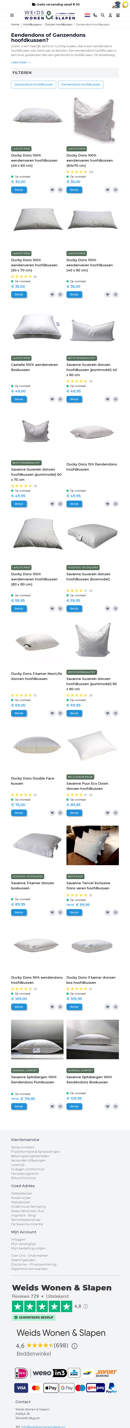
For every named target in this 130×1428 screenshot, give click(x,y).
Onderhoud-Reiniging (28, 1206)
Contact (23, 1402)
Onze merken (38, 1255)
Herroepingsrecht (25, 1173)
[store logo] (49, 15)
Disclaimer (19, 1264)
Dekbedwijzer (21, 1193)
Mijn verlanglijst (23, 1244)
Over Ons (18, 1255)
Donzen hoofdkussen (58, 24)
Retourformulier (23, 1178)
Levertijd (17, 1165)
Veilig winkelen (23, 1147)
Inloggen (18, 1239)
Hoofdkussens (32, 24)
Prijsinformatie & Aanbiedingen (35, 1151)
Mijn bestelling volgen (28, 1248)
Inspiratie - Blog (23, 1215)
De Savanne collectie (27, 1224)
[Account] (110, 15)
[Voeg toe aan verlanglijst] (52, 190)
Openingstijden (23, 1260)
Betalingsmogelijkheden (30, 1156)
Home (15, 24)
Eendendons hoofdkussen (80, 84)
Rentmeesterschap (25, 1220)
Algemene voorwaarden (29, 1269)
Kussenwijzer (21, 1198)
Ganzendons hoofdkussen (33, 84)
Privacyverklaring (43, 1264)
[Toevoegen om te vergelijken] (60, 190)
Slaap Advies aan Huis (27, 1211)
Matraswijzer (20, 1202)
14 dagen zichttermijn (28, 1169)
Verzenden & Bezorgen (28, 1160)
